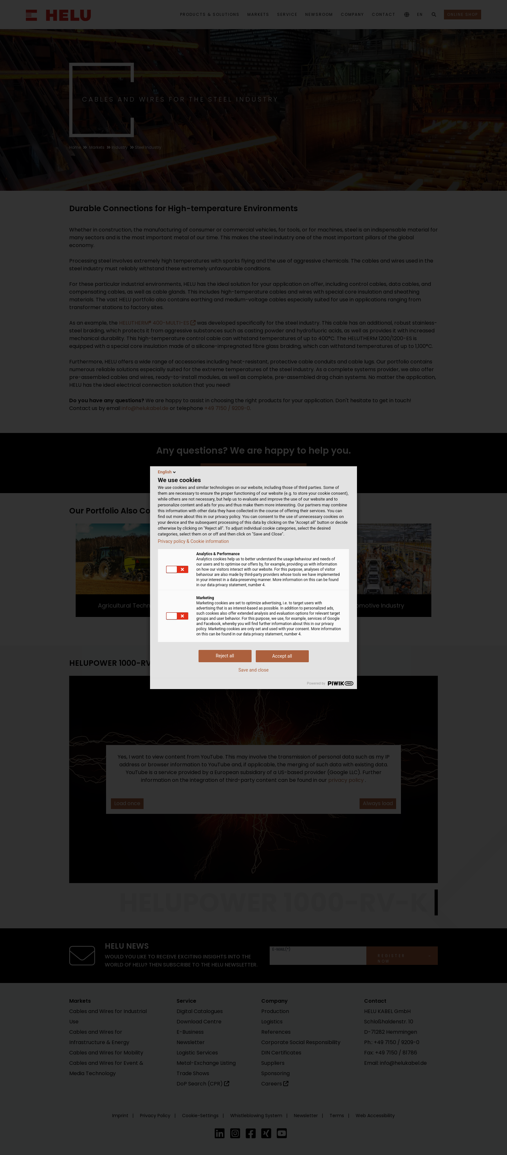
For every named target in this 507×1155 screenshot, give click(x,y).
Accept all (282, 656)
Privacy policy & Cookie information (193, 541)
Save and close (253, 670)
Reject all (225, 655)
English (167, 472)
